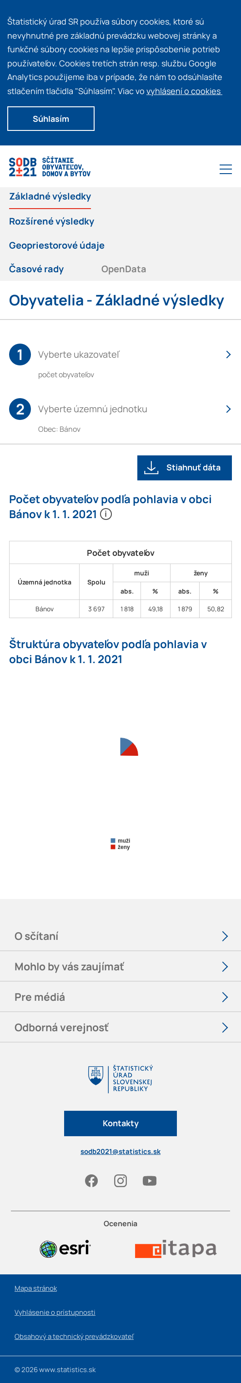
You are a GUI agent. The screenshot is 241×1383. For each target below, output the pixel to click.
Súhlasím (51, 118)
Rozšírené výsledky (51, 221)
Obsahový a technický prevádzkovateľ (74, 1336)
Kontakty (121, 1123)
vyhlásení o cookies (187, 90)
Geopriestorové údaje (57, 245)
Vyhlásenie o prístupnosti (55, 1312)
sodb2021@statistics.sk (120, 1151)
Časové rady (36, 269)
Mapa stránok (36, 1288)
